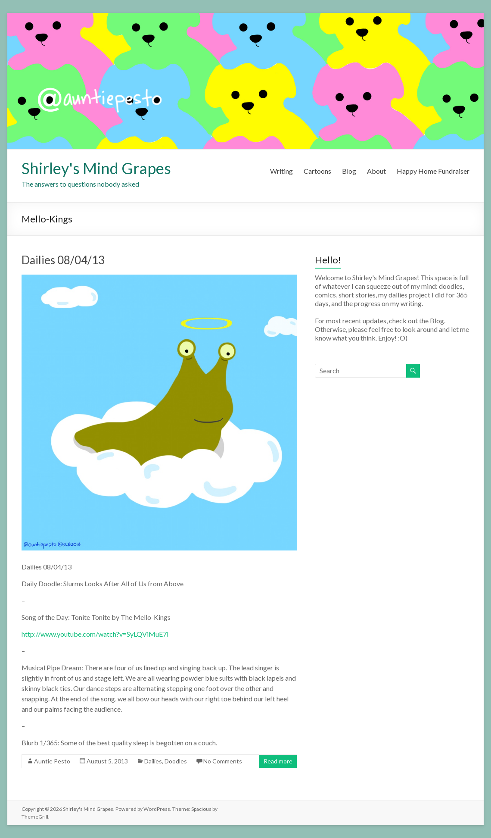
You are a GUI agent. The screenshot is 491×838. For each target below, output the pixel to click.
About (376, 171)
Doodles (176, 761)
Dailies (153, 761)
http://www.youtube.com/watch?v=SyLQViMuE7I (95, 634)
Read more (278, 761)
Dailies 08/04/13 (63, 260)
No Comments (222, 761)
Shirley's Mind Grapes (96, 168)
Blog (349, 171)
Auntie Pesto (52, 761)
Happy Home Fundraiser (433, 171)
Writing (281, 171)
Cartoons (317, 171)
